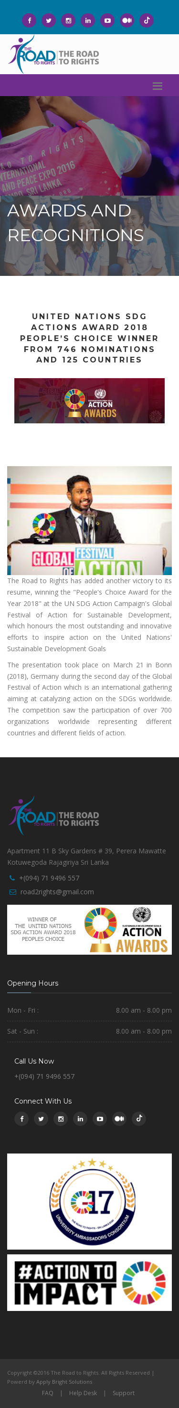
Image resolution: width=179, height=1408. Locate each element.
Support (124, 1393)
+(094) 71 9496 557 (49, 877)
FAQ (47, 1393)
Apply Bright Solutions (64, 1381)
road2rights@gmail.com (57, 891)
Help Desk (83, 1393)
